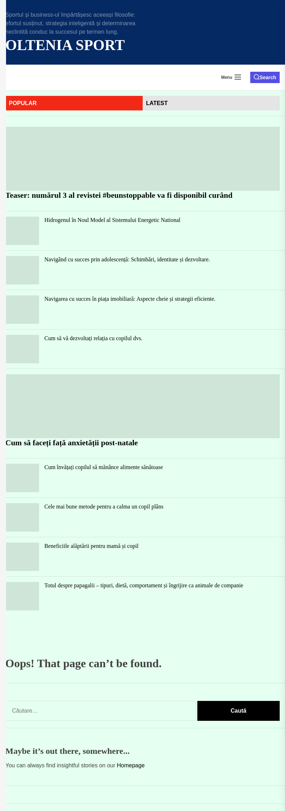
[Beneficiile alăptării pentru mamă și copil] (22, 557)
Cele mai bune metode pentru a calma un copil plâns (103, 507)
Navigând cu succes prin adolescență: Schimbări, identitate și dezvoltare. (127, 259)
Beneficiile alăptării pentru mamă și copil (91, 546)
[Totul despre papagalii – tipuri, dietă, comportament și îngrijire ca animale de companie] (22, 596)
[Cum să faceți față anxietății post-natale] (142, 406)
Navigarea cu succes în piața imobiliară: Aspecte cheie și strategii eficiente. (129, 299)
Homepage (130, 765)
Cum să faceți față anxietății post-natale (71, 442)
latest (157, 103)
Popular (23, 103)
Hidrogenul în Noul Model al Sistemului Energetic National (112, 220)
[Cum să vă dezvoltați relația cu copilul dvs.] (22, 349)
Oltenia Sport (65, 45)
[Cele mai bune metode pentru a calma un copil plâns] (22, 517)
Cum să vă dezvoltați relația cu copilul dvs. (93, 338)
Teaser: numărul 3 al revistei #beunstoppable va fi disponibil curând (118, 195)
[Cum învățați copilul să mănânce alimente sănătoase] (22, 478)
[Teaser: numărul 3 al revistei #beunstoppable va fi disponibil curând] (142, 159)
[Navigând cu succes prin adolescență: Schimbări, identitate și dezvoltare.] (22, 270)
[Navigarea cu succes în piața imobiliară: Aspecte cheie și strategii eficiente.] (22, 309)
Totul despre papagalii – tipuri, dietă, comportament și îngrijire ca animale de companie (143, 585)
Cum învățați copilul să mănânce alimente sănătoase (103, 467)
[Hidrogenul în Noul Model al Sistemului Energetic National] (22, 231)
